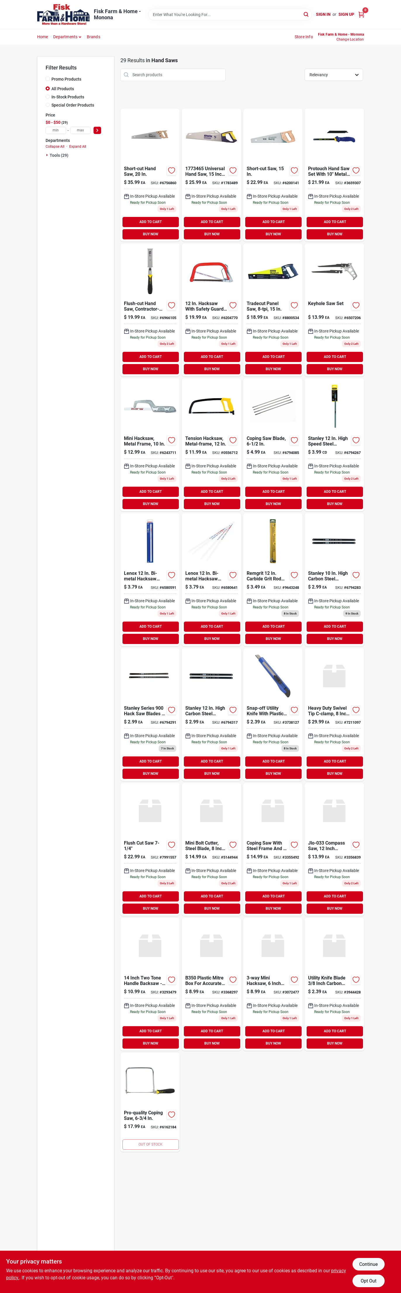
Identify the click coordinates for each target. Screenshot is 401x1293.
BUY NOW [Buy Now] (150, 234)
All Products (62, 88)
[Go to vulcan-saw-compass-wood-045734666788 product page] (334, 849)
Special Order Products (72, 105)
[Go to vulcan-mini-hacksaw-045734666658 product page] (273, 984)
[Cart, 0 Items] (361, 14)
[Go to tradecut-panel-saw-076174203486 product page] (273, 309)
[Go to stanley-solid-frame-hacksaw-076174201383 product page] (211, 444)
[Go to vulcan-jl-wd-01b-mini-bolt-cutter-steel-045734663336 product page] (211, 849)
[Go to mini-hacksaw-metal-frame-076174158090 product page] (150, 444)
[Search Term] (230, 14)
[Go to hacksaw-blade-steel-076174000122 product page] (334, 444)
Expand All (77, 147)
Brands (93, 36)
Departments (65, 36)
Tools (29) (59, 155)
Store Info (304, 36)
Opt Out (368, 1281)
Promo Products (66, 79)
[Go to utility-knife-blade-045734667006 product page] (334, 984)
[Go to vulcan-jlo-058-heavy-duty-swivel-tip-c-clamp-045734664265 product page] (334, 714)
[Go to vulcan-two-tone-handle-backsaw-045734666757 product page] (150, 984)
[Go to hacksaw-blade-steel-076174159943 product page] (211, 714)
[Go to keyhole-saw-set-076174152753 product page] (334, 309)
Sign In (323, 14)
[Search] (306, 14)
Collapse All (55, 147)
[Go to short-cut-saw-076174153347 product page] (273, 175)
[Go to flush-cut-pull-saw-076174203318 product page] (150, 309)
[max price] (80, 130)
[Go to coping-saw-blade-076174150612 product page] (273, 444)
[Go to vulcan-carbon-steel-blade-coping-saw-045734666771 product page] (273, 849)
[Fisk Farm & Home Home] (63, 14)
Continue (368, 1264)
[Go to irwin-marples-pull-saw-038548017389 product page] (150, 849)
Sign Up (346, 14)
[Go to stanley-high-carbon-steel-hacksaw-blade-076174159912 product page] (334, 579)
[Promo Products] (48, 79)
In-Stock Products (67, 96)
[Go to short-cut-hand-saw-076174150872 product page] (150, 175)
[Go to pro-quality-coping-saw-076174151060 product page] (150, 1102)
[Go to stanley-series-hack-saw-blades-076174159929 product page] (150, 714)
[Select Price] (97, 130)
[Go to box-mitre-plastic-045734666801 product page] (211, 984)
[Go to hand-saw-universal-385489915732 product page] (211, 175)
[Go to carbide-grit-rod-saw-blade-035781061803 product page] (273, 579)
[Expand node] (47, 155)
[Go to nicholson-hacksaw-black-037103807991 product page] (211, 309)
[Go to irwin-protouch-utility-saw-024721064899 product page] (334, 175)
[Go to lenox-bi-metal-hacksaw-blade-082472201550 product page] (211, 579)
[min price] (56, 130)
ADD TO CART (150, 222)
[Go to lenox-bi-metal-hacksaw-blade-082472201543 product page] (150, 579)
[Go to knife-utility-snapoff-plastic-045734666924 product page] (273, 714)
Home (42, 36)
